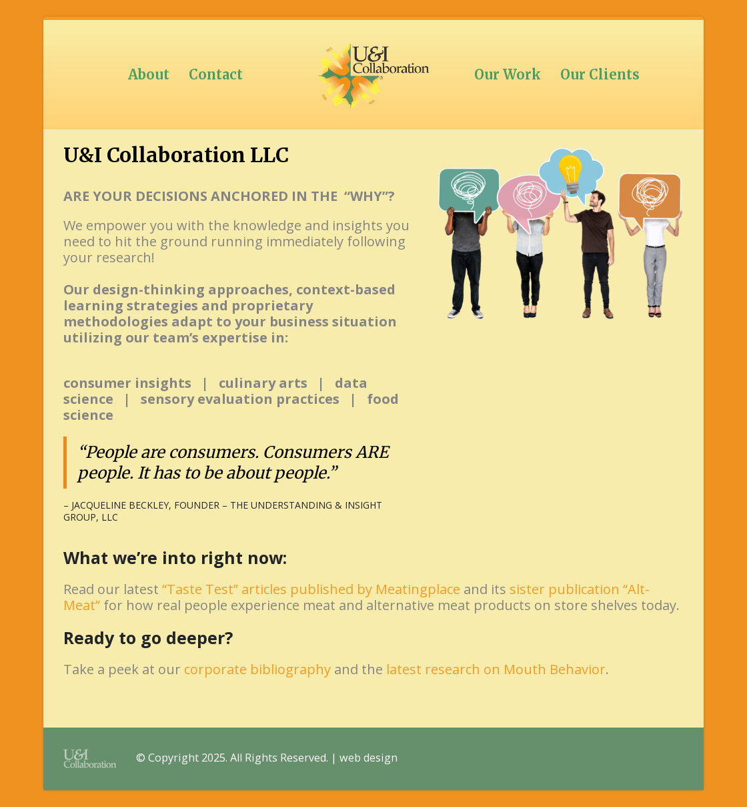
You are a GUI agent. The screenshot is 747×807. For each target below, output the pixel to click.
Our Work (507, 74)
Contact (216, 74)
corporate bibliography (257, 669)
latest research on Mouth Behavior (496, 669)
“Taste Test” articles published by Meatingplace (311, 589)
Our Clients (600, 74)
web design (368, 757)
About (148, 74)
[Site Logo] (373, 74)
